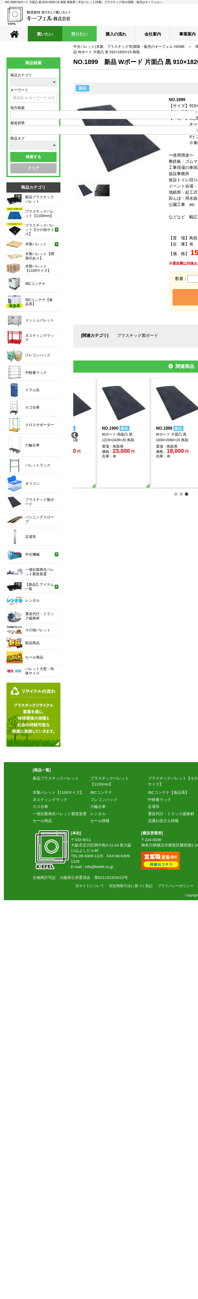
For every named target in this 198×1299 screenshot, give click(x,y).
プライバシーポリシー (176, 886)
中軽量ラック (159, 799)
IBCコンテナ (101, 792)
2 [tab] (181, 493)
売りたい (79, 34)
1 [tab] (176, 493)
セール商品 (42, 820)
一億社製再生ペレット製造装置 (60, 813)
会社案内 (153, 34)
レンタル (98, 813)
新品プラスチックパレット (56, 778)
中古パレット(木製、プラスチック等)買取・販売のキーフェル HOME (129, 46)
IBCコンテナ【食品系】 (168, 792)
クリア (33, 168)
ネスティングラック (50, 799)
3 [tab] (187, 493)
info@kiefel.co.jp (99, 866)
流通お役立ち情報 (163, 820)
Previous (73, 434)
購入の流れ (116, 34)
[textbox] (13, 114)
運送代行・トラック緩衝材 (171, 813)
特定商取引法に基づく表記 (130, 886)
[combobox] (103, 115)
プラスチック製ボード (137, 335)
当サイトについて (89, 886)
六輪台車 (98, 806)
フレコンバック (103, 799)
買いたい (45, 34)
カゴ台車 (40, 806)
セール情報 (100, 820)
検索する (33, 157)
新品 (82, 88)
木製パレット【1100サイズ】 (58, 792)
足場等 (153, 806)
